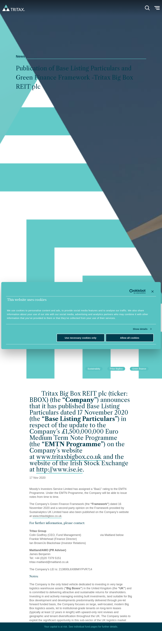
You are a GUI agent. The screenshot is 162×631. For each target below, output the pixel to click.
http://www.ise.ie (59, 469)
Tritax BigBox (116, 368)
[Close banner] (152, 291)
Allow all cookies (129, 337)
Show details (140, 329)
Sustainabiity (94, 368)
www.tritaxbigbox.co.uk (69, 456)
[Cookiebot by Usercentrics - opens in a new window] (132, 291)
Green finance (139, 368)
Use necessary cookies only (80, 337)
